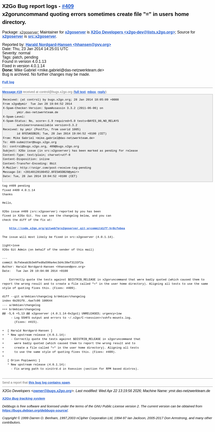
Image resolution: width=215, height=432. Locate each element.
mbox (91, 92)
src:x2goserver (42, 36)
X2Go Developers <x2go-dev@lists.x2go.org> (133, 32)
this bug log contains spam (49, 382)
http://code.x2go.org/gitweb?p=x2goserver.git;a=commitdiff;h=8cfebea (67, 228)
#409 (68, 6)
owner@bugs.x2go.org (52, 391)
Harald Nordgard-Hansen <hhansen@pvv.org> (68, 44)
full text (80, 92)
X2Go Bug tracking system (23, 398)
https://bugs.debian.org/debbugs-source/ (35, 410)
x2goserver (29, 32)
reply (101, 92)
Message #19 (12, 92)
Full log (8, 82)
